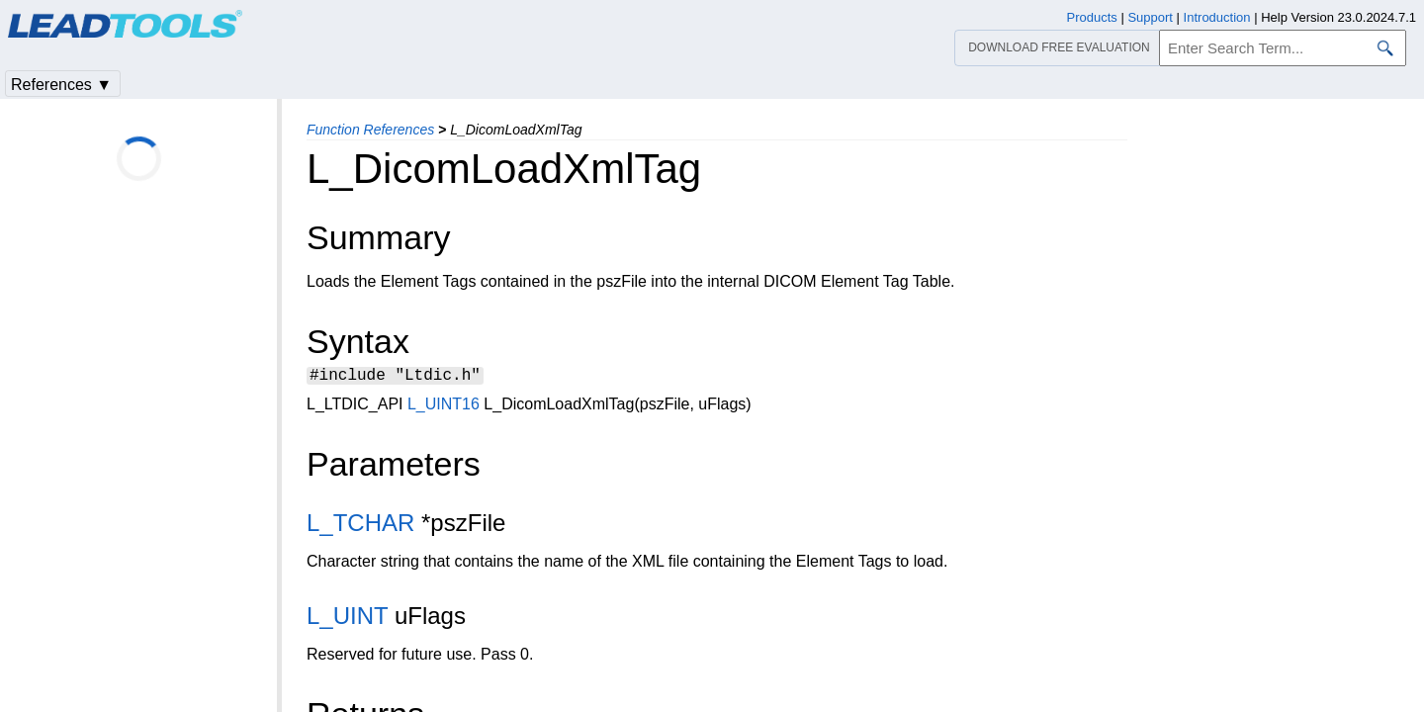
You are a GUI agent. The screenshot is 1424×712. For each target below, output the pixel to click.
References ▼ (61, 84)
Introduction (1217, 17)
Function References (370, 129)
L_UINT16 (443, 407)
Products (1092, 17)
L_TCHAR (360, 525)
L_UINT (347, 618)
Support (1150, 17)
